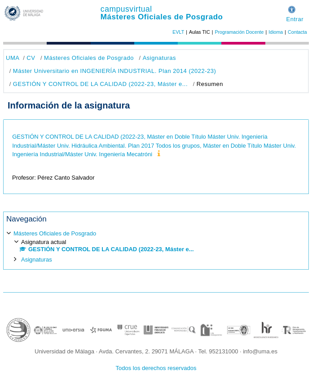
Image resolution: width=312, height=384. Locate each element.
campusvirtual (126, 9)
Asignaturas (159, 57)
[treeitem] (156, 245)
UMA (12, 57)
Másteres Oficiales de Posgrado (162, 17)
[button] (292, 8)
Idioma (275, 32)
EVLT (178, 32)
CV (30, 57)
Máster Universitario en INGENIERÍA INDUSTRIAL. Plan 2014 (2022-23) (114, 71)
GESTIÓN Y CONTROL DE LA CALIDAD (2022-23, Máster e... (100, 84)
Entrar (294, 19)
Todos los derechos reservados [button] (156, 368)
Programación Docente (239, 32)
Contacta (297, 32)
